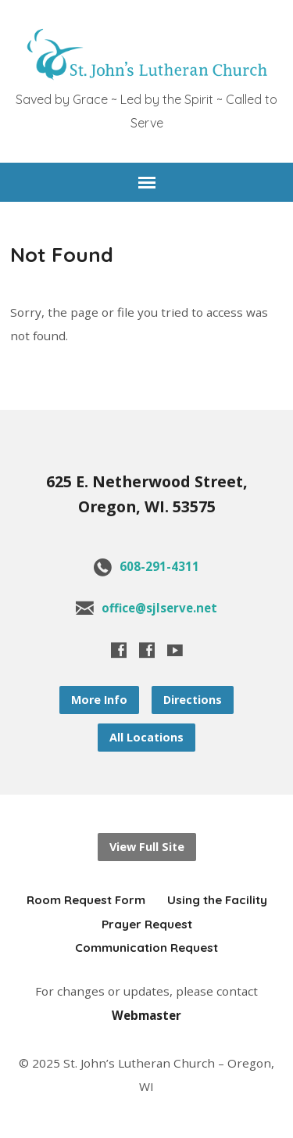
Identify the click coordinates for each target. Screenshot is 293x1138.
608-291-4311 (159, 566)
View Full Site (146, 846)
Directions (192, 699)
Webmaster (146, 1015)
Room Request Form (86, 899)
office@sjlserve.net (159, 608)
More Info (99, 699)
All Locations (146, 737)
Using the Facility (217, 899)
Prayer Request (147, 924)
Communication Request (146, 947)
